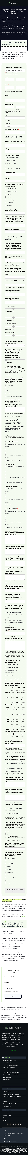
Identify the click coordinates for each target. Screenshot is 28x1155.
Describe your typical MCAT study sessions (13, 572)
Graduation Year (10, 172)
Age (6, 115)
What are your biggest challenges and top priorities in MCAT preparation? (14, 532)
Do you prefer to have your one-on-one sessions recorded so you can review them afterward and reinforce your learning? (15, 759)
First (5, 82)
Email (7, 85)
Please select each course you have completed (14, 185)
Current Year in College (12, 155)
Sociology (9, 205)
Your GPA (8, 178)
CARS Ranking (10, 464)
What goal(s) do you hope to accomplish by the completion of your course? (14, 779)
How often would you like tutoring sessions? (12, 661)
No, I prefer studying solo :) (14, 813)
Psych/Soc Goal (9, 333)
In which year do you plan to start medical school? (13, 209)
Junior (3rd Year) (11, 160)
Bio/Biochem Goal (10, 324)
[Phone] (15, 100)
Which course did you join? (13, 68)
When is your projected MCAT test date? (14, 257)
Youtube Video (10, 861)
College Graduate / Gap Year (14, 169)
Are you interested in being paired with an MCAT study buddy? (13, 804)
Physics (9, 194)
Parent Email (9, 104)
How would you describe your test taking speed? (14, 342)
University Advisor (12, 875)
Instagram (9, 866)
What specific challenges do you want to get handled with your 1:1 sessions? (14, 638)
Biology (9, 197)
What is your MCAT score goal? (14, 281)
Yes (8, 831)
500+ (8, 388)
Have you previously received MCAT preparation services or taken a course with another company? (14, 608)
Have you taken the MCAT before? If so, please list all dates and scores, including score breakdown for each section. (13, 247)
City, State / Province (12, 130)
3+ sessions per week (13, 667)
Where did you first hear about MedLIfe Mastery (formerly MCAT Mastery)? (14, 854)
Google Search (11, 858)
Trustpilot (13, 1050)
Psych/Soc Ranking (11, 509)
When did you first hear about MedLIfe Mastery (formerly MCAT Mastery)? (14, 844)
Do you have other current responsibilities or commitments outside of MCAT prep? (15, 628)
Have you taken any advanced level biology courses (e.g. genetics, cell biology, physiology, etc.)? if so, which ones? (14, 220)
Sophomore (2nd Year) (13, 157)
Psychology (10, 202)
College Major (9, 149)
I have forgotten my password (11, 991)
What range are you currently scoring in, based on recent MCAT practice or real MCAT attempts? (14, 380)
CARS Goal (8, 315)
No (7, 834)
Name (7, 77)
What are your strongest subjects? (12, 291)
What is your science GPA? (13, 229)
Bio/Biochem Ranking (12, 486)
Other (8, 883)
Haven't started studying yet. (15, 460)
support (23, 916)
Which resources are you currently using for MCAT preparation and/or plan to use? (13, 597)
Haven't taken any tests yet (14, 396)
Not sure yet (10, 675)
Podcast (9, 869)
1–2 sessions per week (13, 664)
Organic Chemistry (12, 191)
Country (8, 123)
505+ (8, 390)
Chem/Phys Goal (10, 306)
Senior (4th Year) (11, 163)
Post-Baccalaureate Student (14, 166)
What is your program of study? (15, 142)
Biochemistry (10, 200)
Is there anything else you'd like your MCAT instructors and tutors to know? (15, 741)
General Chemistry (12, 188)
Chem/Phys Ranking (11, 442)
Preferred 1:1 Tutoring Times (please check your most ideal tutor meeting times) (14, 683)
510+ (8, 393)
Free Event (10, 872)
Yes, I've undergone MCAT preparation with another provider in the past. (15, 615)
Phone (7, 96)
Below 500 (10, 385)
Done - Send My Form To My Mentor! (14, 890)
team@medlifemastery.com (10, 1141)
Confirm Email (19, 89)
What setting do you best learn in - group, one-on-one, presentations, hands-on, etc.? (14, 792)
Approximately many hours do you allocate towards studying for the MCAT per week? (14, 586)
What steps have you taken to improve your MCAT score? (14, 547)
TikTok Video (10, 863)
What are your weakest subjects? (12, 299)
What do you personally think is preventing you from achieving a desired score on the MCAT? (15, 558)
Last (16, 82)
